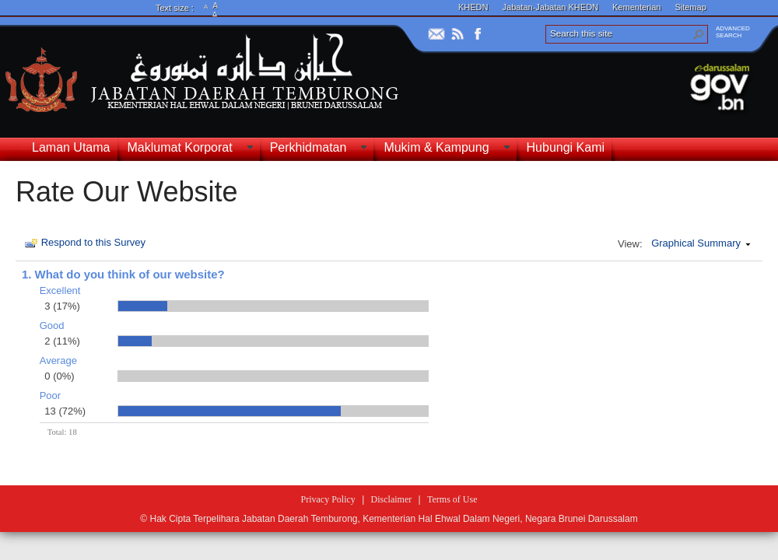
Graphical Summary (696, 243)
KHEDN (473, 7)
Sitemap (690, 7)
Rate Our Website (126, 192)
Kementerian (636, 7)
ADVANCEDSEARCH (733, 32)
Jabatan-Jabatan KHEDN (551, 7)
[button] (698, 34)
